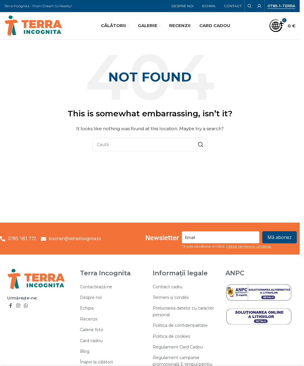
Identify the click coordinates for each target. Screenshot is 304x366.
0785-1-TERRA (281, 6)
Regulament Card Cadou (178, 347)
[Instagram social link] (18, 305)
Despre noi (91, 297)
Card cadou (91, 340)
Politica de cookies (171, 336)
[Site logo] (33, 25)
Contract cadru (167, 286)
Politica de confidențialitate (180, 325)
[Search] (250, 6)
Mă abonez (279, 237)
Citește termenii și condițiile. (249, 246)
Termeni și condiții (171, 297)
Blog (84, 351)
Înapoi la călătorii (96, 362)
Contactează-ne (96, 286)
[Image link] (36, 278)
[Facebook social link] (10, 305)
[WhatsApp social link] (26, 305)
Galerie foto (91, 329)
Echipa (86, 308)
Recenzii (88, 319)
